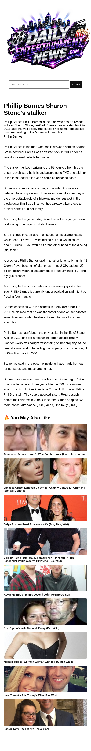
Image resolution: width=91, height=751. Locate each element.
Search (76, 84)
